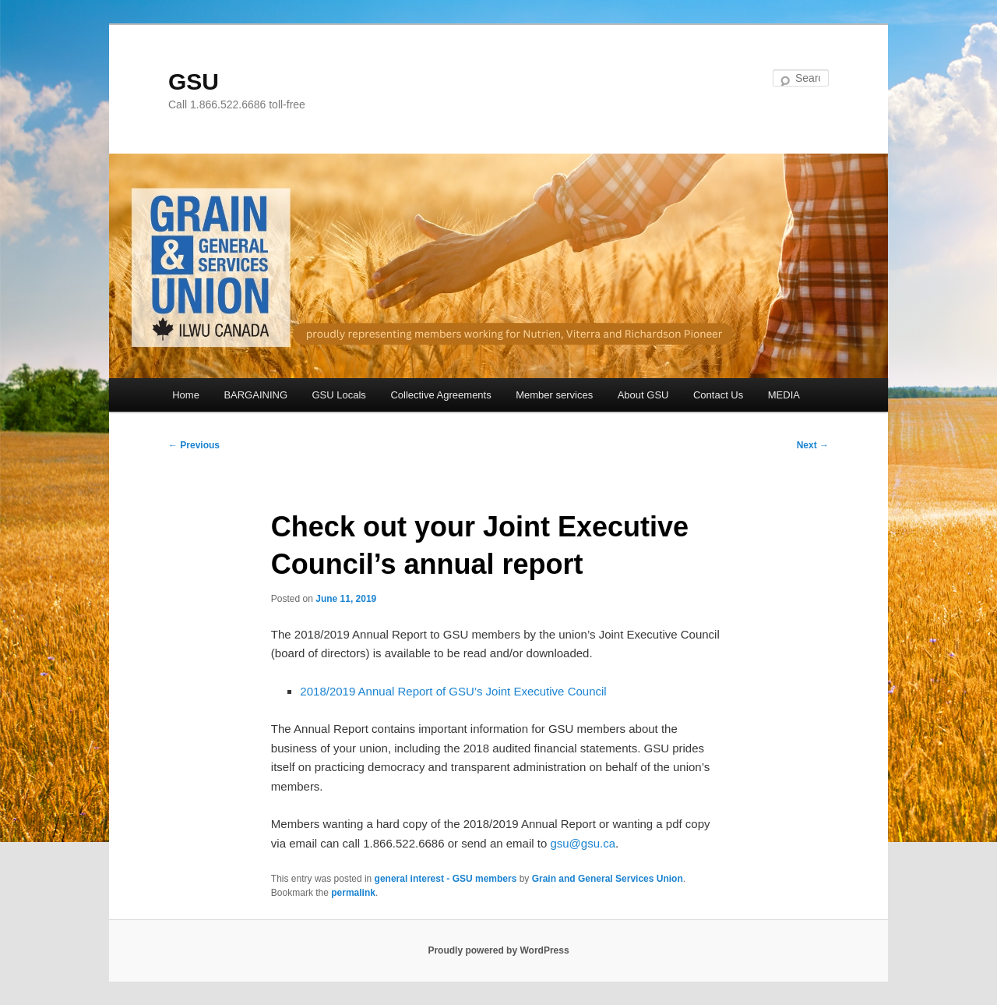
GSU (193, 81)
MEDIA (784, 395)
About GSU (643, 395)
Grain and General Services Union (607, 878)
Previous (194, 445)
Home (185, 395)
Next (813, 445)
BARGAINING (255, 395)
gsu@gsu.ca (582, 843)
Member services (554, 395)
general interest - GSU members (446, 878)
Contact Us (718, 395)
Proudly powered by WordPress (498, 950)
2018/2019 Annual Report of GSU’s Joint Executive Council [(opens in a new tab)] (453, 691)
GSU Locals (339, 395)
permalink (353, 892)
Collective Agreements (440, 395)
